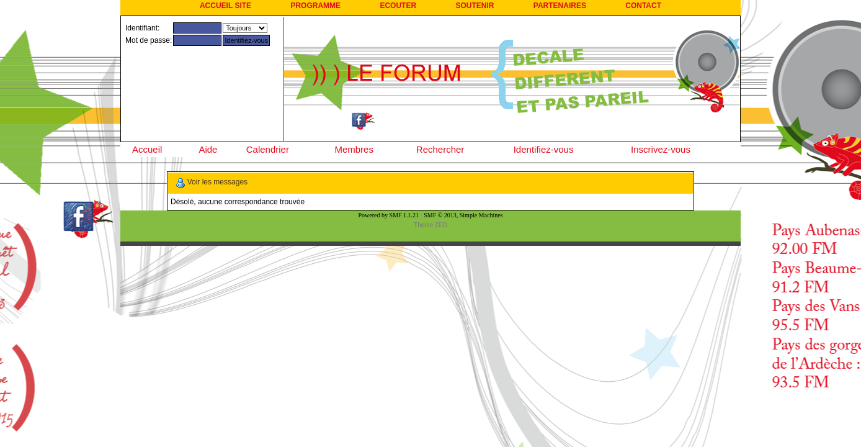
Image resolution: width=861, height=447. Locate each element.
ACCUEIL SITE (225, 5)
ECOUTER (398, 5)
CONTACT (643, 5)
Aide (208, 149)
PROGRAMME (315, 5)
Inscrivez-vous (660, 149)
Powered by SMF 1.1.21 (389, 215)
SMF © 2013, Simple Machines (463, 215)
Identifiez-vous (544, 149)
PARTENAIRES (559, 5)
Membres (353, 149)
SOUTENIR (474, 5)
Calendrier (267, 149)
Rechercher (440, 149)
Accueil (147, 149)
